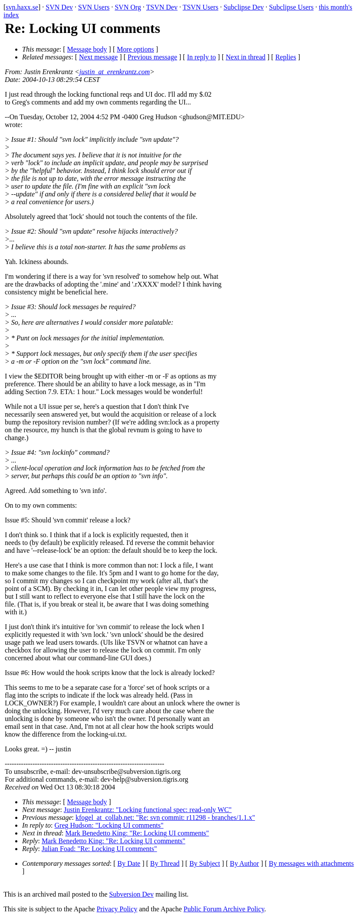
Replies (285, 57)
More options (135, 49)
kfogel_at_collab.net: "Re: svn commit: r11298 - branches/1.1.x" (165, 817)
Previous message (152, 57)
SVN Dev (59, 7)
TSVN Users (200, 7)
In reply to (201, 57)
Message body (87, 49)
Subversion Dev (131, 894)
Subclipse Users (291, 7)
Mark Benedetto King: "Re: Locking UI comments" (137, 833)
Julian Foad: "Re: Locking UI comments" (99, 848)
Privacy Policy (117, 909)
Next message (98, 57)
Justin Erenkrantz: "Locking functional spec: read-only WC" (148, 809)
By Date (129, 863)
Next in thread (246, 57)
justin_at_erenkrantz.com (114, 71)
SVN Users (93, 7)
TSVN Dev (161, 7)
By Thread (165, 863)
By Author (244, 863)
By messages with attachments (311, 863)
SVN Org (128, 7)
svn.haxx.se (22, 7)
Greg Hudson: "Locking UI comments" (109, 825)
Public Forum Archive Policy (224, 909)
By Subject (204, 863)
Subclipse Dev (243, 7)
